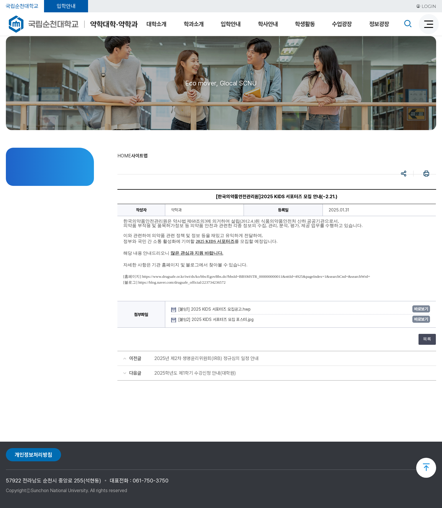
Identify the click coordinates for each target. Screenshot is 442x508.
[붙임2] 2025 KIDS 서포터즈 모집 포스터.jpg (216, 319)
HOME (124, 156)
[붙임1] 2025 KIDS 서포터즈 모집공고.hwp (215, 309)
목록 (427, 339)
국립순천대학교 (22, 6)
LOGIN (426, 6)
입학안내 (66, 6)
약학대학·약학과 (114, 24)
